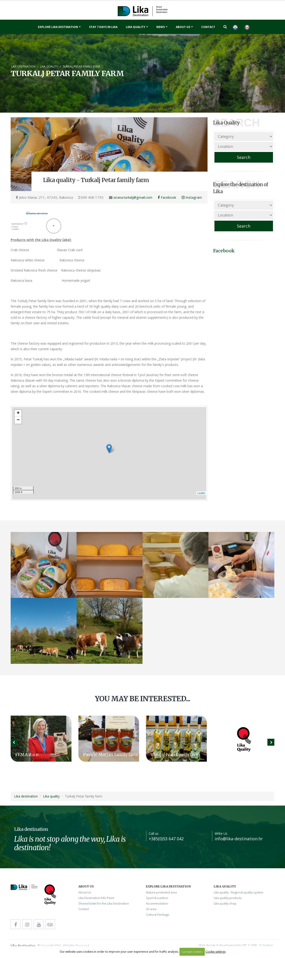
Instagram (192, 197)
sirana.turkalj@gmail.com (132, 197)
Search (243, 157)
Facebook (167, 197)
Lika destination (23, 66)
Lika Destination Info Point (96, 898)
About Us (183, 27)
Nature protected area (161, 892)
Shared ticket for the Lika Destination (103, 903)
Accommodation (157, 903)
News (160, 27)
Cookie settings (215, 952)
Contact (208, 27)
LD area (151, 909)
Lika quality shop (225, 903)
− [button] (18, 420)
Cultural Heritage (157, 915)
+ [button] (18, 413)
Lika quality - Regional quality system (238, 892)
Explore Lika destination (58, 27)
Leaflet (201, 493)
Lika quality (135, 27)
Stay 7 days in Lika (103, 27)
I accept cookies (192, 952)
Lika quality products (228, 898)
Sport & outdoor (157, 898)
